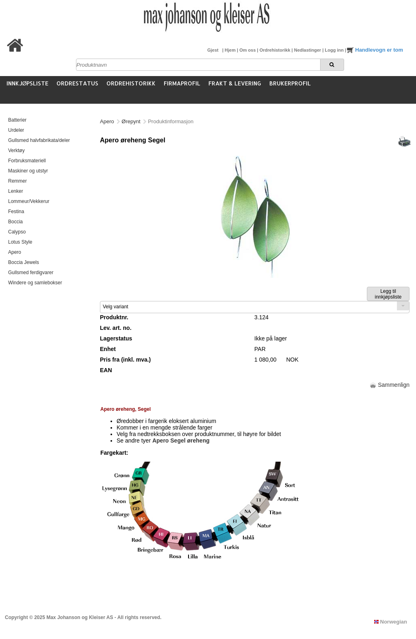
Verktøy (16, 150)
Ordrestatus (77, 83)
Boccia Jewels (23, 262)
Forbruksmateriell (27, 161)
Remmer (17, 181)
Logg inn (335, 50)
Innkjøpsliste (27, 83)
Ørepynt (130, 121)
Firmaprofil (182, 83)
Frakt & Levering (234, 83)
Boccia (15, 222)
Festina (16, 211)
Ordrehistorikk (276, 50)
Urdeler (16, 130)
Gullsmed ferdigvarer (30, 272)
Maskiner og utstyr (28, 171)
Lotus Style (20, 242)
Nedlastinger (308, 50)
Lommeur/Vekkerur (28, 201)
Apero (14, 252)
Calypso (17, 232)
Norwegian (390, 622)
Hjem (231, 50)
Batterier (17, 120)
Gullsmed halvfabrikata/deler (39, 140)
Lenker (15, 191)
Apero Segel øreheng (181, 440)
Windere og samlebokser (35, 283)
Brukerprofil (290, 83)
